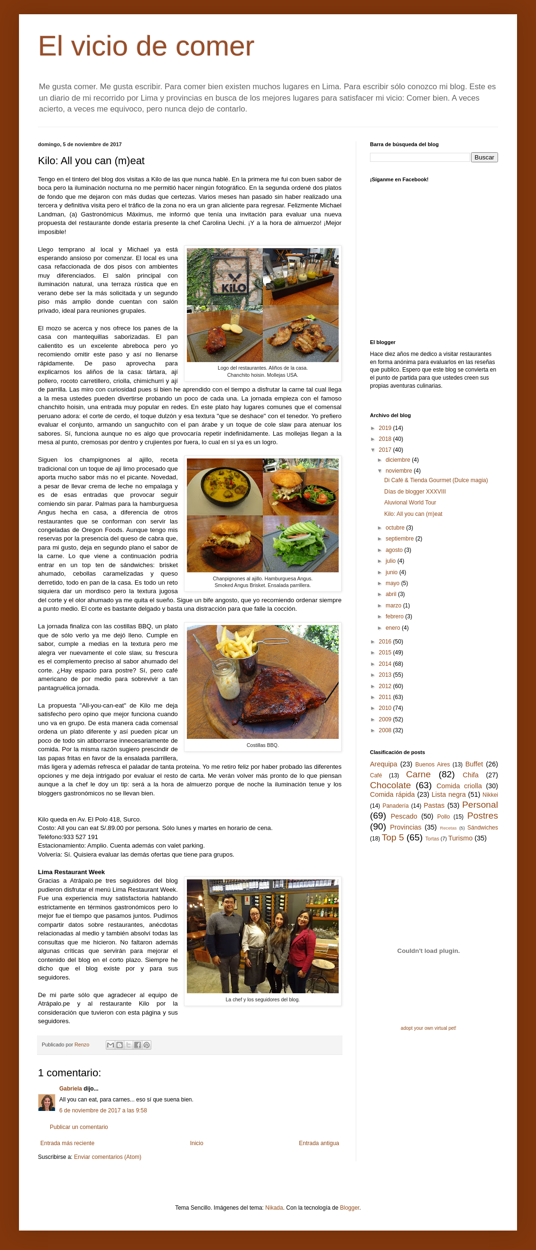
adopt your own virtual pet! (428, 1028)
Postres (482, 816)
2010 (386, 708)
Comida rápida (392, 794)
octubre (396, 527)
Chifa (471, 775)
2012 (386, 686)
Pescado (404, 816)
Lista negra (449, 794)
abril (392, 594)
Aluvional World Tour (410, 502)
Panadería (395, 805)
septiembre (401, 538)
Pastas (434, 805)
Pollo (443, 816)
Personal (480, 805)
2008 (386, 730)
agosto (395, 550)
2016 (386, 641)
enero (394, 628)
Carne (418, 774)
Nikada (274, 1207)
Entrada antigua (319, 1143)
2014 (386, 664)
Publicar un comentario (79, 1127)
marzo (394, 605)
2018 (386, 439)
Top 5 (393, 837)
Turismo (460, 838)
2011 (386, 697)
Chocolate (390, 785)
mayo (393, 583)
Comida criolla (459, 786)
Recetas (448, 827)
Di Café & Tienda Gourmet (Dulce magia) (436, 480)
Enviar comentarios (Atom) (107, 1157)
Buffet (474, 764)
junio (392, 572)
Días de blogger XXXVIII (415, 491)
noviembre (400, 470)
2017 (386, 450)
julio (391, 561)
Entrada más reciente (67, 1143)
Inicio (196, 1143)
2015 (386, 652)
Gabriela (70, 1088)
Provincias (405, 827)
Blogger (350, 1207)
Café (376, 775)
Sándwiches (482, 827)
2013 (386, 675)
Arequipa (383, 764)
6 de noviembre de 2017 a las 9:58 (103, 1110)
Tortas (432, 838)
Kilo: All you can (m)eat (413, 514)
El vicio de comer (146, 46)
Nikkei (490, 795)
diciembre (399, 460)
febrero (395, 616)
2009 (386, 719)
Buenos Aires (433, 764)
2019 (386, 428)
